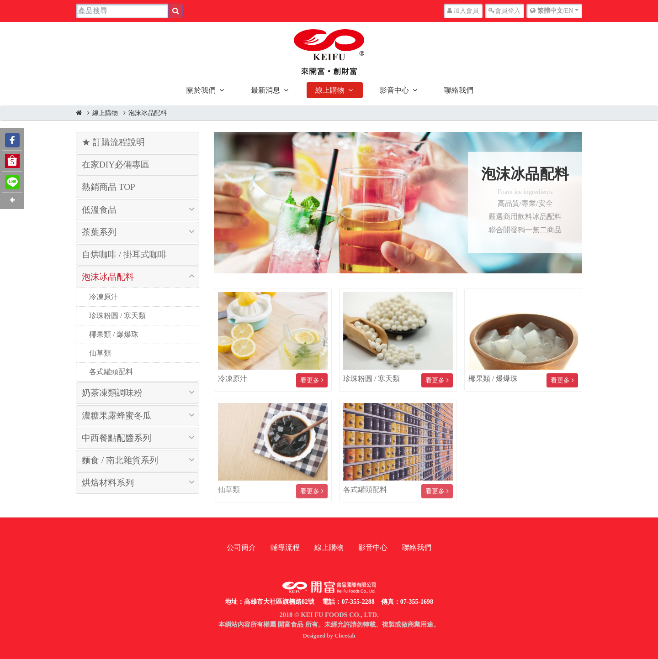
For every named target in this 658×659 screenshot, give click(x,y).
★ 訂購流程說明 (113, 142)
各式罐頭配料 (110, 372)
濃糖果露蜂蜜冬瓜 (116, 415)
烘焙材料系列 (108, 482)
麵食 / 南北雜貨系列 (120, 460)
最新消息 (265, 90)
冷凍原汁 (102, 297)
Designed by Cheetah (328, 636)
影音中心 (394, 90)
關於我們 (201, 90)
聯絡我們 (458, 90)
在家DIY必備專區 (115, 164)
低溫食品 (99, 209)
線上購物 (330, 90)
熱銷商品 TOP (108, 187)
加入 (463, 10)
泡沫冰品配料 (147, 113)
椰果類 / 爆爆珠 (112, 334)
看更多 (312, 380)
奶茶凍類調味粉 (112, 392)
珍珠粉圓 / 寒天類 (116, 315)
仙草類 (99, 353)
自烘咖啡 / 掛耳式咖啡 (124, 254)
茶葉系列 (99, 232)
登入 (504, 10)
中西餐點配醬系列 (116, 438)
